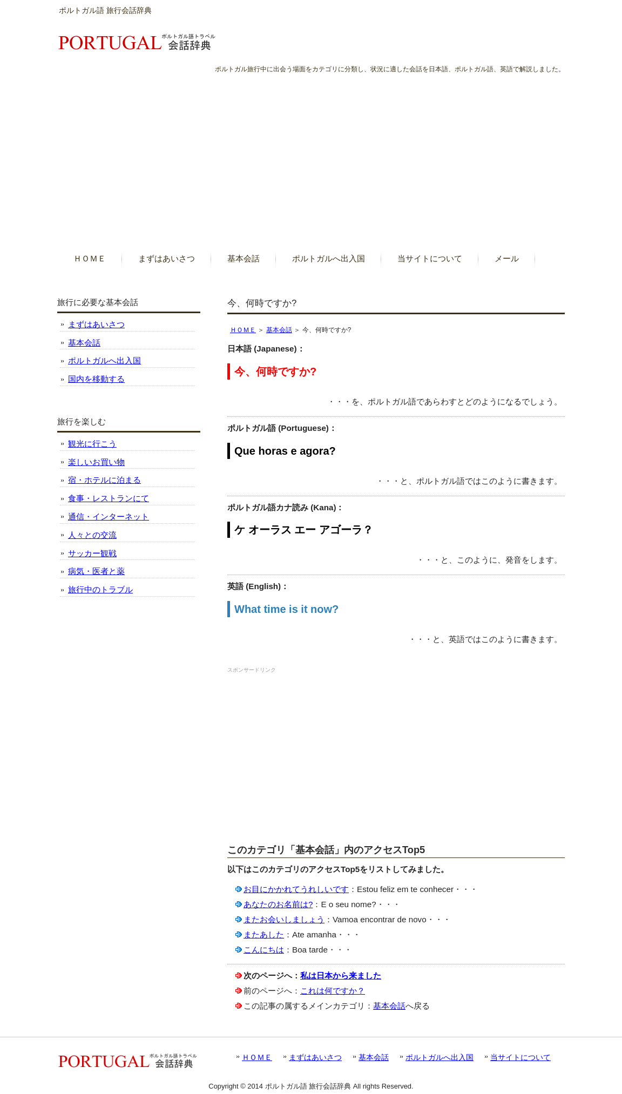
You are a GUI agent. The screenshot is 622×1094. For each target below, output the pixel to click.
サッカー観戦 (92, 553)
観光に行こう (92, 443)
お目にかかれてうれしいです (296, 889)
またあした (264, 934)
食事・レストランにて (108, 498)
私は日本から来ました (340, 975)
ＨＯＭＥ (243, 330)
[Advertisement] (311, 156)
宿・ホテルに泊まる (104, 479)
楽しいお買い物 (96, 462)
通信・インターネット (108, 516)
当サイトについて (520, 1057)
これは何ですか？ (332, 990)
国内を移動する (96, 378)
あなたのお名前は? (278, 904)
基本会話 (279, 330)
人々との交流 (92, 534)
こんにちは (264, 949)
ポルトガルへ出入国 (104, 360)
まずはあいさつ (96, 324)
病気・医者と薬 (96, 571)
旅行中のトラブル (100, 589)
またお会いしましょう (284, 919)
